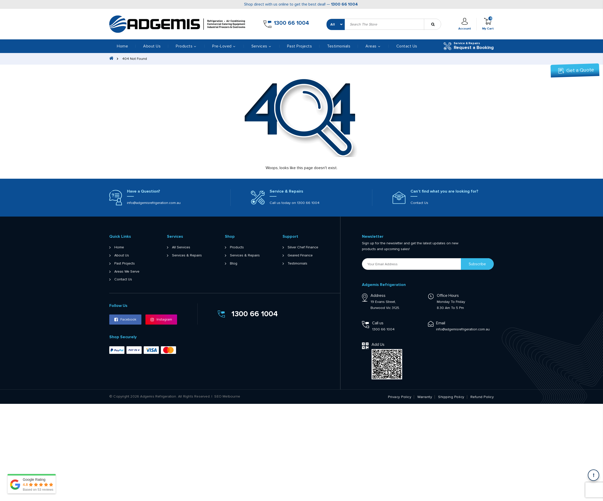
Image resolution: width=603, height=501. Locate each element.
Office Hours (448, 296)
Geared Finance (300, 255)
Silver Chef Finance (303, 247)
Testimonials (338, 46)
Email (440, 323)
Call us (377, 323)
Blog (233, 263)
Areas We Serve (126, 272)
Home (122, 46)
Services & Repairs (187, 255)
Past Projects (299, 46)
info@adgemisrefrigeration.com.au (154, 203)
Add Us (378, 344)
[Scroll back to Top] (593, 475)
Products (237, 247)
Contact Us (406, 46)
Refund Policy (482, 397)
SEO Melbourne (227, 396)
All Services (181, 247)
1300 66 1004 (344, 4)
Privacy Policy (399, 397)
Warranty (424, 397)
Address (378, 296)
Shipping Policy (451, 397)
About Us (152, 46)
